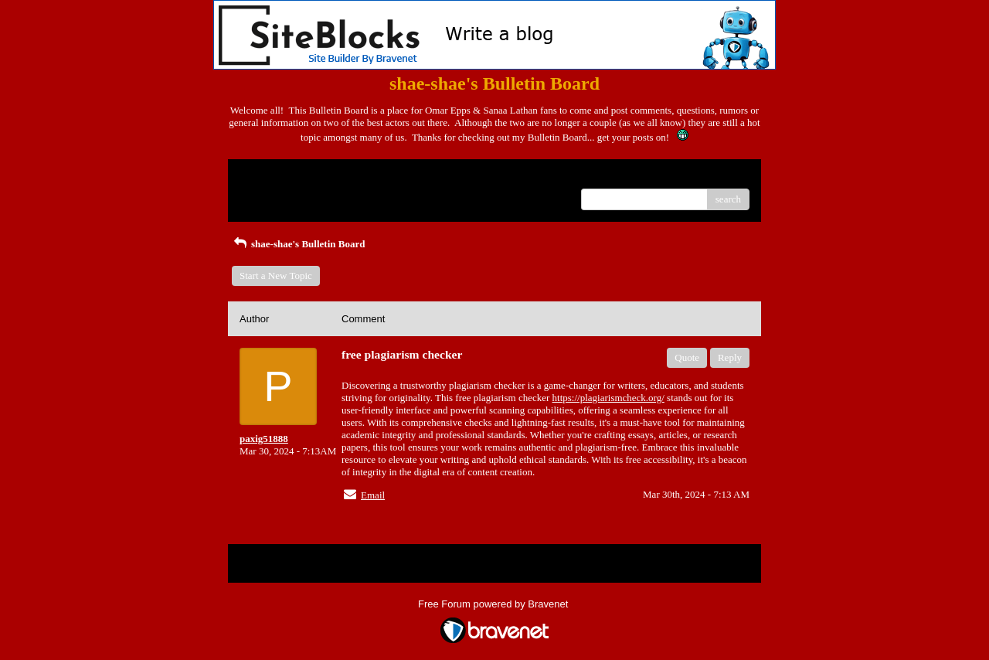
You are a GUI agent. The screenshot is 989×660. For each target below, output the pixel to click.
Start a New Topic (276, 275)
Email (373, 495)
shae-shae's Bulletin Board (298, 244)
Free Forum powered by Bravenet (494, 604)
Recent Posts (265, 194)
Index (336, 176)
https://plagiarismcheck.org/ (608, 397)
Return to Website (275, 176)
